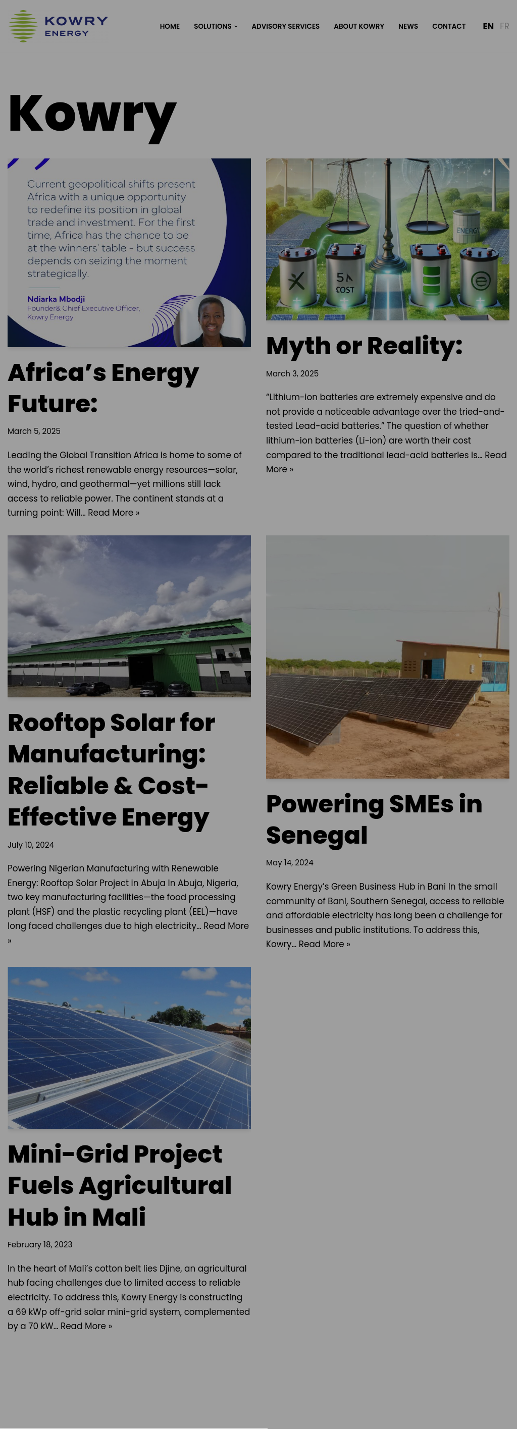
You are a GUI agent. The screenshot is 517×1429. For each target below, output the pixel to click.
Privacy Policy (258, 686)
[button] (258, 782)
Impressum (303, 861)
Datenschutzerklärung (233, 861)
